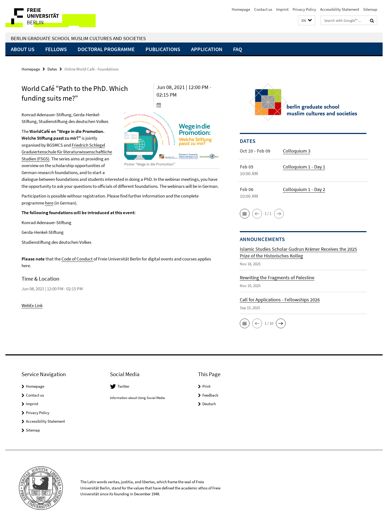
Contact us (263, 9)
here (49, 203)
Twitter (123, 386)
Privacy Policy (304, 9)
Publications (163, 49)
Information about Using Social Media (137, 398)
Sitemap (370, 9)
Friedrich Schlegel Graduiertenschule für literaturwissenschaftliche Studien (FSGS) (67, 152)
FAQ (237, 49)
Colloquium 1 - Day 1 (304, 167)
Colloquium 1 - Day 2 (304, 189)
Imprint (282, 9)
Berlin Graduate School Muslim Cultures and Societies (78, 38)
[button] (306, 21)
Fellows (56, 49)
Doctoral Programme (106, 49)
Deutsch (209, 403)
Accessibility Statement (339, 9)
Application (206, 49)
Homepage (241, 9)
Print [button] (206, 386)
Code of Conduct (77, 259)
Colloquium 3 (296, 151)
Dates (52, 69)
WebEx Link (32, 305)
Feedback (210, 395)
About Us (22, 49)
